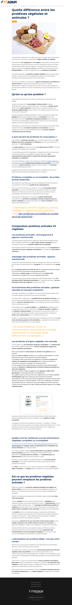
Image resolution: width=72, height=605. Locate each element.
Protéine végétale (32, 5)
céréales (26, 445)
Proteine (15, 5)
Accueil (2, 5)
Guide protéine (23, 5)
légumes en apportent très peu (43, 444)
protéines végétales (30, 68)
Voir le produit (43, 410)
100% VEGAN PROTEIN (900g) (42, 397)
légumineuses (16, 445)
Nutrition (9, 5)
